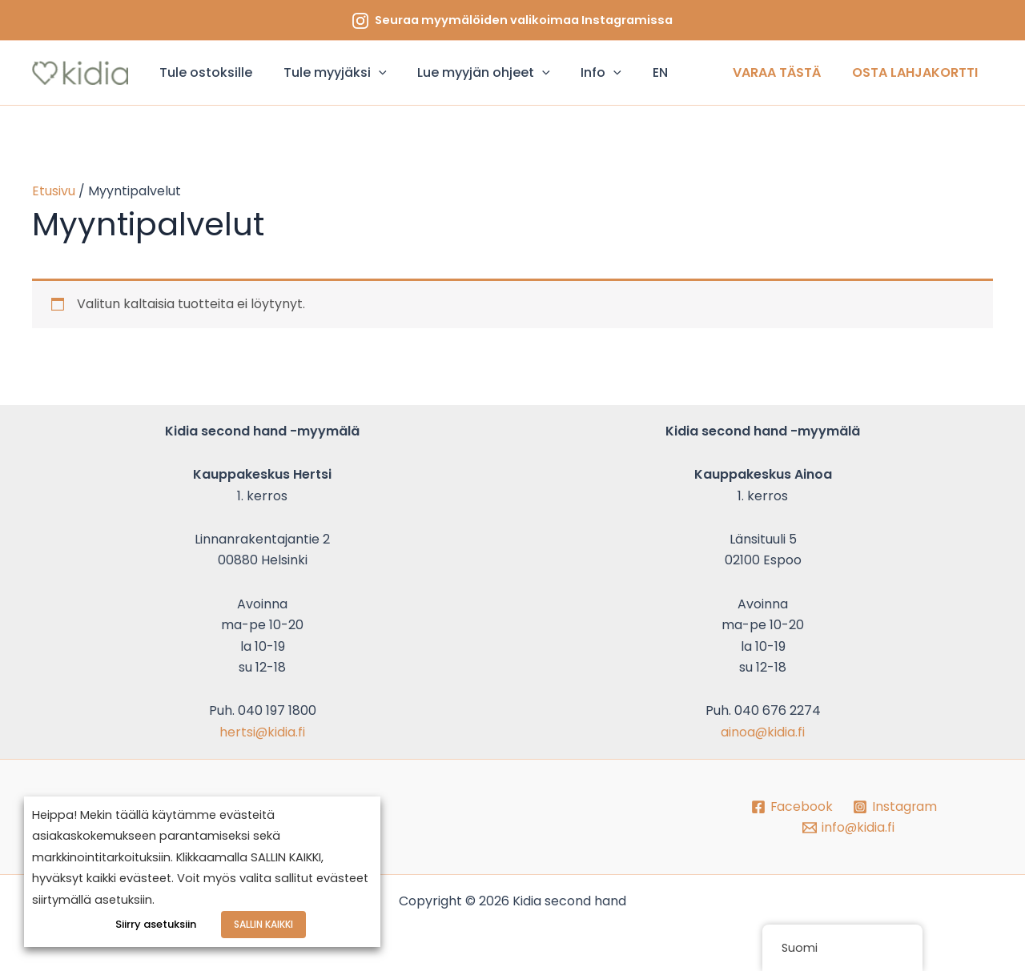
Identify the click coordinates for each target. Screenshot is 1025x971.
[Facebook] (791, 807)
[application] (371, 73)
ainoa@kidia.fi (763, 732)
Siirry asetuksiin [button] (156, 925)
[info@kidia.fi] (848, 828)
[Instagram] (895, 807)
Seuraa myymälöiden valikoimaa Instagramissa (524, 20)
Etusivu (53, 191)
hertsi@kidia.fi (262, 732)
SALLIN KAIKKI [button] (263, 925)
